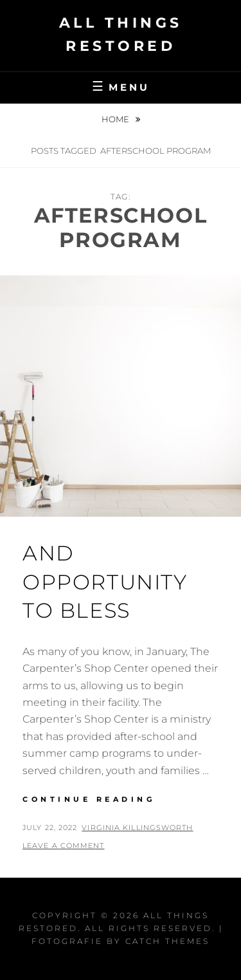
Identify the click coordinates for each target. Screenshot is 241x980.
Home (116, 119)
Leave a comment (63, 845)
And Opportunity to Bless (105, 582)
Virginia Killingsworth (137, 827)
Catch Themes (167, 941)
